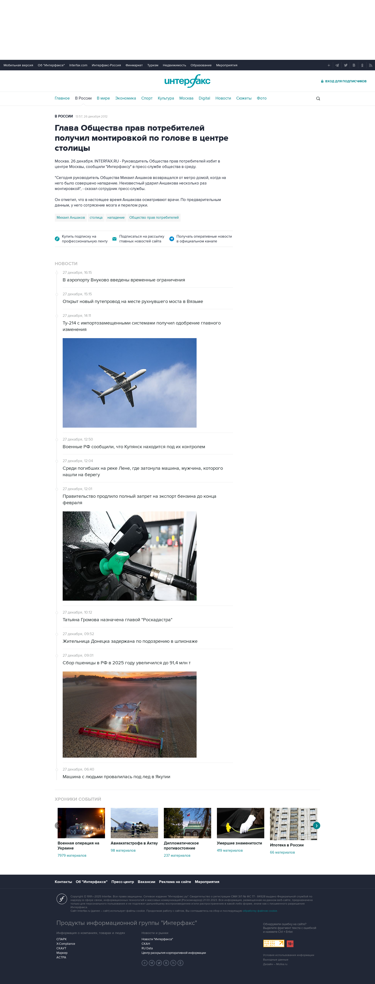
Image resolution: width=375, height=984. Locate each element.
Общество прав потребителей (154, 217)
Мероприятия (226, 65)
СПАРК (61, 939)
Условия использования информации (288, 955)
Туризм (152, 65)
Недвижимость (174, 65)
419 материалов (230, 850)
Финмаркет (134, 65)
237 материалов (177, 855)
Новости (223, 98)
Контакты (63, 881)
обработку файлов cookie (260, 911)
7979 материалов (72, 855)
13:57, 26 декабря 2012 (92, 116)
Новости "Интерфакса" (157, 939)
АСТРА (61, 957)
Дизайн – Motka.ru (275, 964)
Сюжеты (244, 98)
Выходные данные (275, 960)
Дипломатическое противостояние (181, 846)
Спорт (147, 98)
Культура (166, 98)
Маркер (61, 953)
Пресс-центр (122, 881)
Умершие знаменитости (239, 843)
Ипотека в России (287, 845)
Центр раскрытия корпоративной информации (174, 953)
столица (96, 217)
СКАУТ (61, 948)
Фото (262, 98)
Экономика (125, 98)
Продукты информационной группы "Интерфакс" (126, 923)
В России (83, 98)
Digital (204, 98)
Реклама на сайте (175, 881)
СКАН (146, 944)
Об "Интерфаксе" (51, 65)
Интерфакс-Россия (106, 65)
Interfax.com (78, 65)
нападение (116, 217)
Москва (186, 98)
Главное (62, 98)
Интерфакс (187, 81)
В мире (103, 98)
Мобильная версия (18, 65)
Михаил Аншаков (71, 217)
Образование (201, 65)
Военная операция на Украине (78, 846)
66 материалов (282, 852)
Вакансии (146, 881)
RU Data (147, 948)
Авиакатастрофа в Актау (134, 843)
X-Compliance (65, 944)
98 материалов (123, 850)
